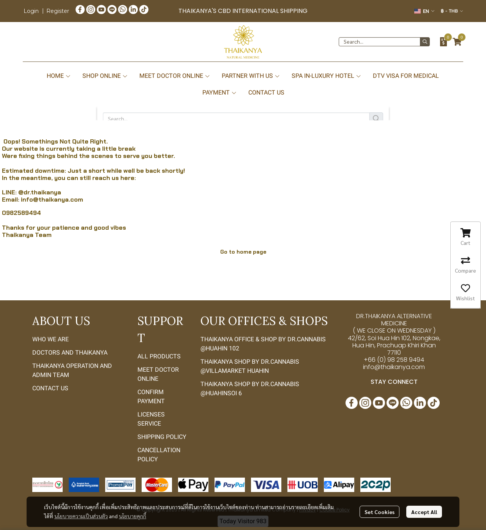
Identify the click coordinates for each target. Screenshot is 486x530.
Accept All (424, 511)
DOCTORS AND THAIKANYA (69, 352)
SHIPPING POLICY (161, 436)
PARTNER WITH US (251, 75)
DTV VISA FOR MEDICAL (406, 75)
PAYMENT (219, 92)
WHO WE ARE (50, 339)
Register (57, 11)
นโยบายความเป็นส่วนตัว (81, 516)
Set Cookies (379, 511)
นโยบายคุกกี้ (132, 516)
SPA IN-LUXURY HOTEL (326, 75)
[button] (424, 11)
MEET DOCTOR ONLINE (174, 75)
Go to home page (243, 251)
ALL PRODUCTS (159, 356)
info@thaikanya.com (52, 199)
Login (31, 11)
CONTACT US (266, 92)
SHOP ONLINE (105, 75)
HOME (59, 75)
